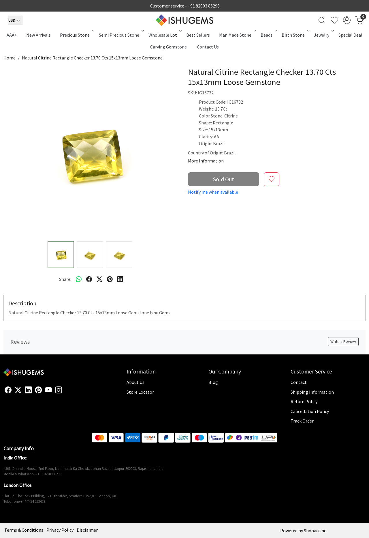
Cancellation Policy (310, 411)
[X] (18, 390)
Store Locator (140, 392)
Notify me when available (213, 192)
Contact (299, 382)
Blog (213, 382)
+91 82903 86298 (204, 6)
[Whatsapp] (79, 279)
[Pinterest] (38, 390)
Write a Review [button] (343, 341)
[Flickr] (65, 392)
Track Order (302, 421)
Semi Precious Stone (121, 35)
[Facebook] (8, 390)
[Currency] (15, 20)
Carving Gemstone (168, 47)
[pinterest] (110, 279)
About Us (135, 382)
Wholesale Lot (164, 35)
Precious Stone (76, 35)
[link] (321, 20)
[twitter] (99, 279)
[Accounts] (347, 20)
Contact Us (208, 47)
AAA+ (12, 35)
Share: (65, 279)
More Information (206, 161)
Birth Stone (295, 35)
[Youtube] (48, 390)
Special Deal (350, 35)
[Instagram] (58, 390)
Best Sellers (198, 35)
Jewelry (323, 35)
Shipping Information (312, 392)
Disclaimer (87, 530)
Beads (268, 35)
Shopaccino (315, 530)
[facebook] (89, 279)
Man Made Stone (237, 35)
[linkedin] (120, 279)
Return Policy (304, 401)
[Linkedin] (28, 390)
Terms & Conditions (23, 530)
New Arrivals (38, 35)
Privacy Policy (60, 530)
